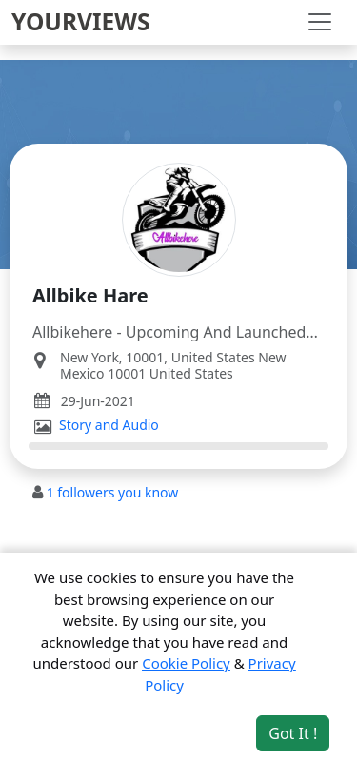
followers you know (113, 492)
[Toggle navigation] (320, 22)
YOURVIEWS (80, 21)
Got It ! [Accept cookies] (292, 733)
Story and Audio (109, 425)
